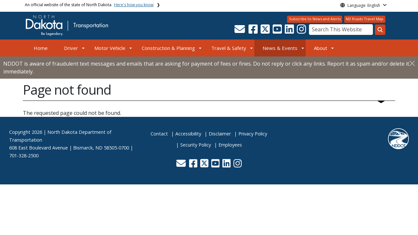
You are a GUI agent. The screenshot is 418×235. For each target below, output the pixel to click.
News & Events (280, 48)
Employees (230, 145)
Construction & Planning (168, 48)
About (320, 48)
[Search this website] (380, 29)
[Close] (412, 63)
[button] (240, 31)
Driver (71, 48)
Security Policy (195, 145)
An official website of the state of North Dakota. (89, 5)
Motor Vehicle (109, 48)
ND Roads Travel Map (364, 18)
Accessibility (188, 134)
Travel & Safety (228, 48)
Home (41, 48)
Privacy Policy (252, 134)
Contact (159, 134)
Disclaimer (220, 134)
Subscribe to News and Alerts (315, 18)
